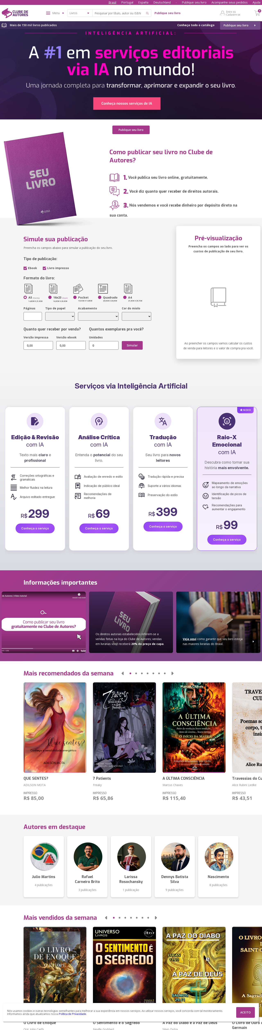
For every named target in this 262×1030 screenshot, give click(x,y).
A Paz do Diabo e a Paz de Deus (190, 1022)
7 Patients (102, 778)
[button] (123, 673)
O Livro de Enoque (40, 1022)
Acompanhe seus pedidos (229, 2)
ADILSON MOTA (35, 785)
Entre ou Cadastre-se (233, 13)
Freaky (97, 785)
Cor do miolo (131, 308)
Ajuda (256, 2)
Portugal (127, 2)
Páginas (29, 308)
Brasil (112, 2)
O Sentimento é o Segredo (116, 1022)
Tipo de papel (55, 308)
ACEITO (245, 1012)
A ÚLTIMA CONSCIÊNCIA (183, 778)
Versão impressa (36, 337)
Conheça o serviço (35, 528)
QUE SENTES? (36, 778)
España (143, 2)
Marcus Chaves (173, 785)
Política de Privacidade (72, 1014)
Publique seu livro (194, 2)
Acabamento (87, 308)
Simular (132, 345)
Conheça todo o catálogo (196, 25)
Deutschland (162, 2)
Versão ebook (66, 337)
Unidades (96, 337)
